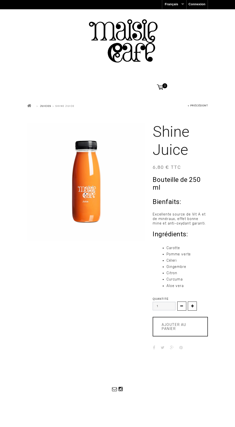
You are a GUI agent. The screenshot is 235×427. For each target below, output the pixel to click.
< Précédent (198, 105)
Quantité (161, 299)
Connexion (197, 4)
